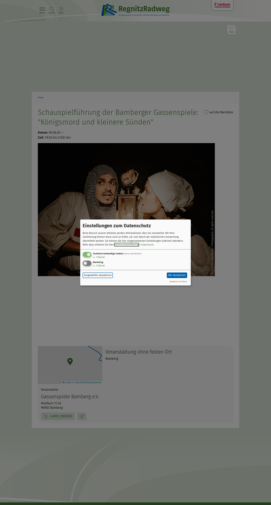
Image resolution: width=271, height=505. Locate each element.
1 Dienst (99, 257)
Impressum (147, 244)
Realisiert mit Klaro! (178, 281)
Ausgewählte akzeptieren (98, 275)
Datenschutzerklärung (127, 244)
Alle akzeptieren (177, 275)
